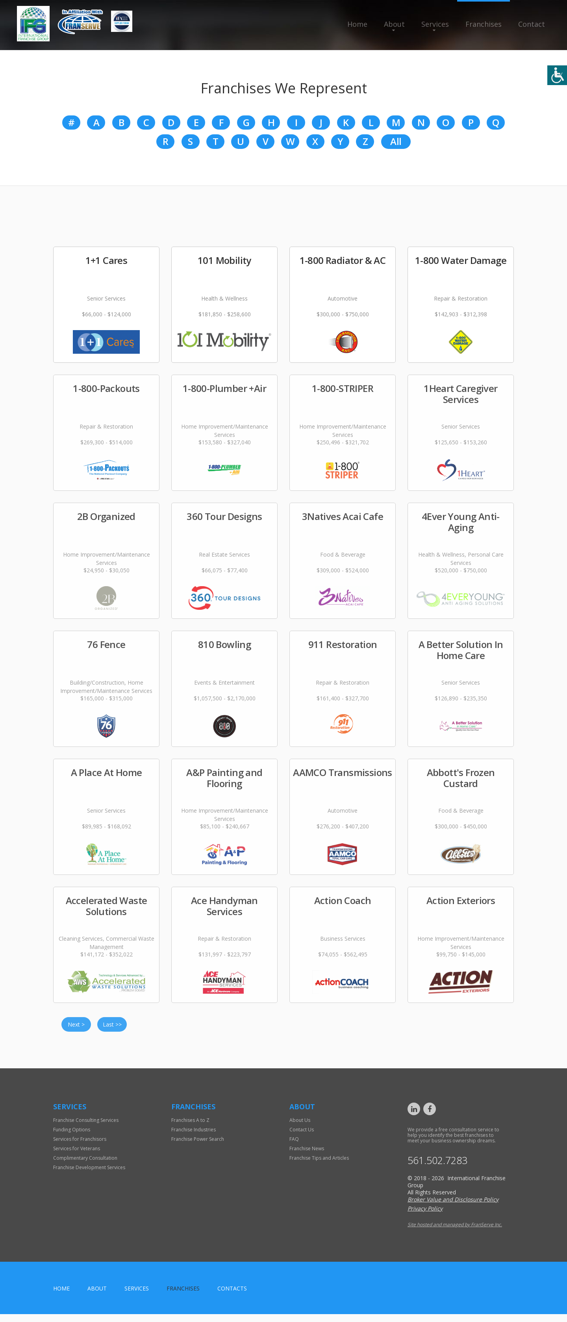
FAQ (294, 1145)
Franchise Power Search (197, 1145)
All (395, 145)
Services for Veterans (76, 1154)
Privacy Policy (425, 1216)
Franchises (483, 24)
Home (357, 24)
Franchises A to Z (190, 1126)
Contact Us (301, 1135)
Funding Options (71, 1135)
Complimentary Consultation (85, 1163)
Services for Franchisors (79, 1145)
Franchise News (306, 1154)
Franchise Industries (193, 1135)
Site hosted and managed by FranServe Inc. (455, 1232)
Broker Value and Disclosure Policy (453, 1207)
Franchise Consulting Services (86, 1126)
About (394, 24)
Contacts (232, 1296)
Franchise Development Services (89, 1173)
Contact (531, 24)
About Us (299, 1126)
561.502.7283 (444, 1167)
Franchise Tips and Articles (319, 1163)
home (61, 1296)
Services (435, 24)
